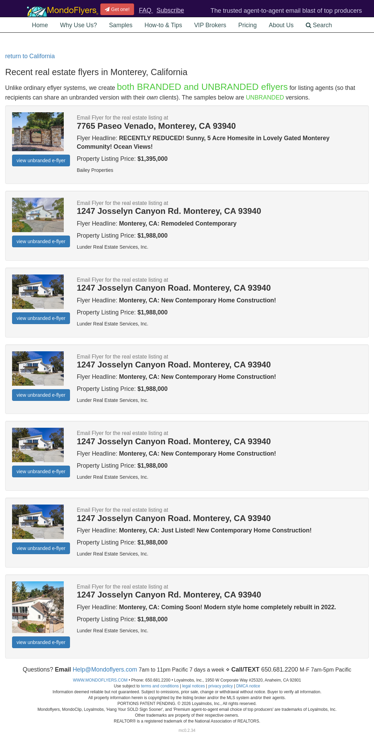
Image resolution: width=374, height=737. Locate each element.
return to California (30, 56)
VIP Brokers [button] (210, 25)
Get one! (117, 9)
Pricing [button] (247, 25)
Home (40, 25)
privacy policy (220, 686)
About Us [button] (281, 25)
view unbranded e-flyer (41, 160)
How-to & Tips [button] (163, 25)
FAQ (146, 10)
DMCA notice (248, 686)
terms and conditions (160, 686)
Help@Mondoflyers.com (105, 669)
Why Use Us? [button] (78, 25)
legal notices (193, 686)
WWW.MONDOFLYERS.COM (100, 680)
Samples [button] (120, 25)
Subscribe (170, 10)
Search (319, 25)
